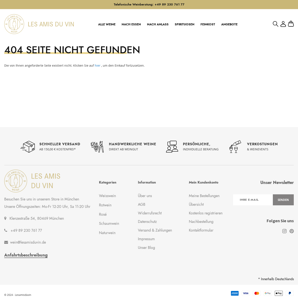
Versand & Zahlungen (155, 230)
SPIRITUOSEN (184, 24)
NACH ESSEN (131, 24)
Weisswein (107, 196)
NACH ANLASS (158, 24)
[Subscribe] (283, 199)
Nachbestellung (201, 221)
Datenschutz (147, 221)
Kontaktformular (201, 230)
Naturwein (107, 233)
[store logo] (39, 24)
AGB (141, 204)
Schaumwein (109, 223)
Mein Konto (283, 24)
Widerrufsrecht (150, 213)
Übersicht (196, 204)
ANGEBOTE (229, 24)
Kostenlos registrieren (205, 213)
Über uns (145, 196)
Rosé (103, 214)
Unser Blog (146, 247)
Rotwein (105, 205)
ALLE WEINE (106, 24)
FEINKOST (207, 24)
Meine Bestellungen (204, 196)
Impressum (146, 239)
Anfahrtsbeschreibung (26, 255)
